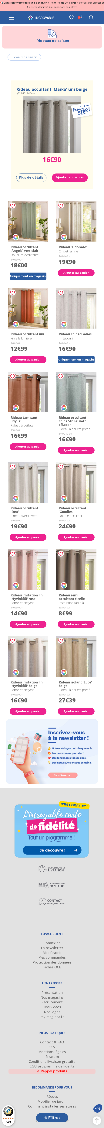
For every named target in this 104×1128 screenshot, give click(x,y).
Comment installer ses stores (52, 1106)
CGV (52, 1047)
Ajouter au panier (70, 177)
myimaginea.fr (52, 1016)
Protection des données (52, 962)
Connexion (52, 943)
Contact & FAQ (52, 1042)
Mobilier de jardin (52, 1101)
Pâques (52, 1096)
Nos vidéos (52, 1007)
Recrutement (52, 1002)
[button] (97, 1108)
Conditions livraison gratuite (52, 1061)
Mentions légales (52, 1051)
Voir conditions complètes (63, 7)
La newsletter (52, 947)
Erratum (52, 1056)
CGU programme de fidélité (52, 1066)
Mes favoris (52, 952)
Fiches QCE (52, 967)
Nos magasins (52, 997)
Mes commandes (52, 957)
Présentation (52, 992)
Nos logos (52, 1012)
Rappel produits (52, 1071)
